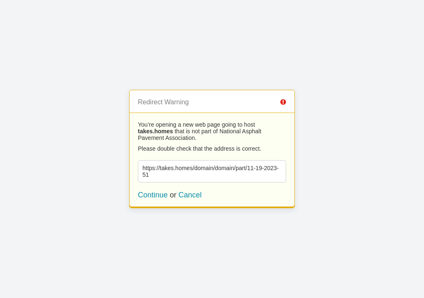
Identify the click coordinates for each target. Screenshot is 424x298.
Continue (153, 195)
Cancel (190, 195)
